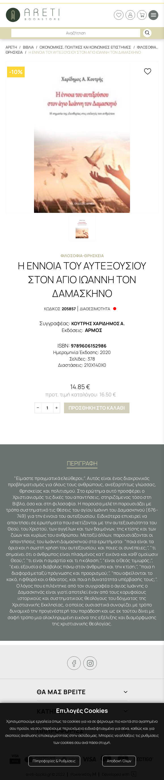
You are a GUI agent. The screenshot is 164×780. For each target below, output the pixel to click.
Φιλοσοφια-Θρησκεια (82, 255)
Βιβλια (28, 47)
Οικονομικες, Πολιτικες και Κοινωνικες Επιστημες (85, 47)
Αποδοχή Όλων (119, 761)
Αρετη (11, 47)
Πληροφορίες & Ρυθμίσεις (54, 761)
